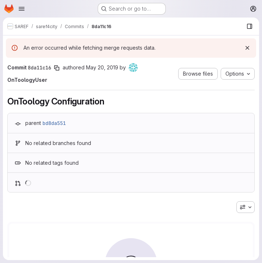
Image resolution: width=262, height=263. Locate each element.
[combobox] (245, 207)
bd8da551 (54, 123)
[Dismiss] (247, 47)
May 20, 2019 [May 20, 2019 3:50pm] (102, 67)
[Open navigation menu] (21, 9)
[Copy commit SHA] (56, 68)
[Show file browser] (249, 26)
